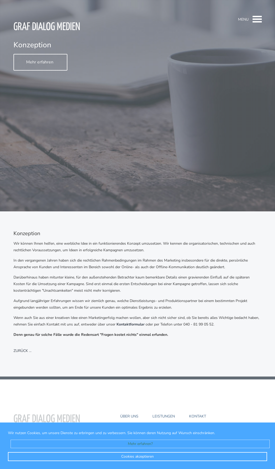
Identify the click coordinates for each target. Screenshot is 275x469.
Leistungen (163, 416)
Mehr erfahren (39, 62)
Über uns (129, 416)
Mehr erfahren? (140, 443)
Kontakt (197, 416)
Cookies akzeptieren (137, 456)
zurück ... (22, 351)
